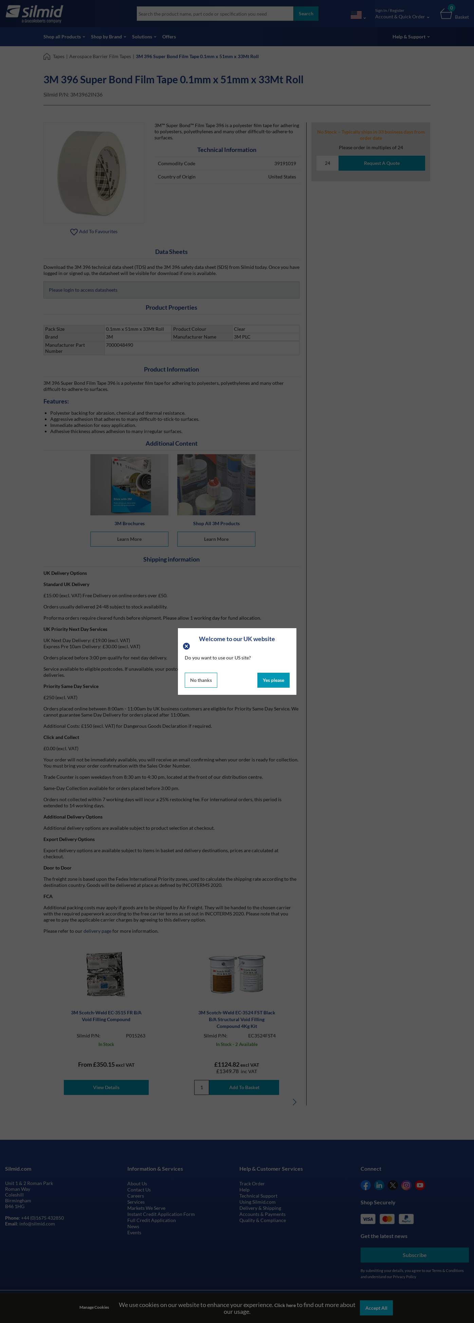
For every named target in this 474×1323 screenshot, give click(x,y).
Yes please (273, 680)
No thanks (201, 680)
